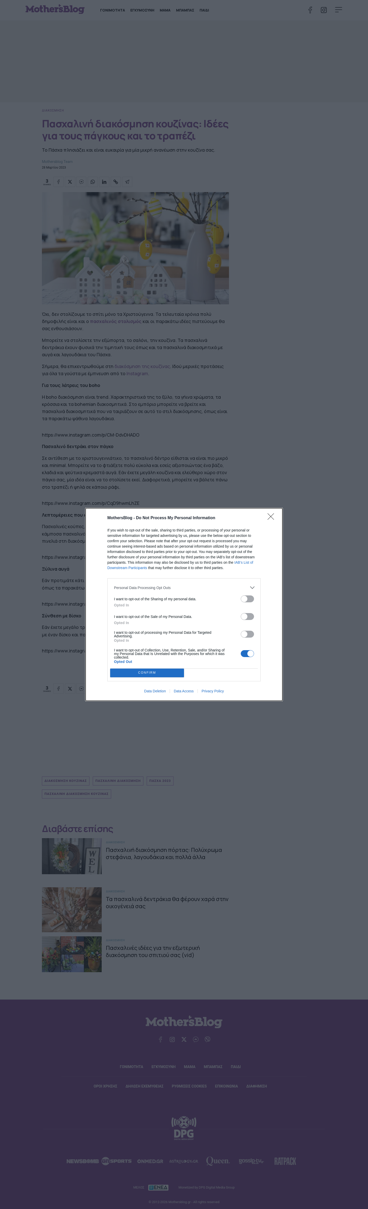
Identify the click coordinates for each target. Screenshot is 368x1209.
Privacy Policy (213, 691)
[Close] (272, 518)
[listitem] (184, 587)
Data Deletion (155, 691)
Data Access (184, 691)
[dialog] (184, 604)
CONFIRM (147, 673)
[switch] (247, 598)
